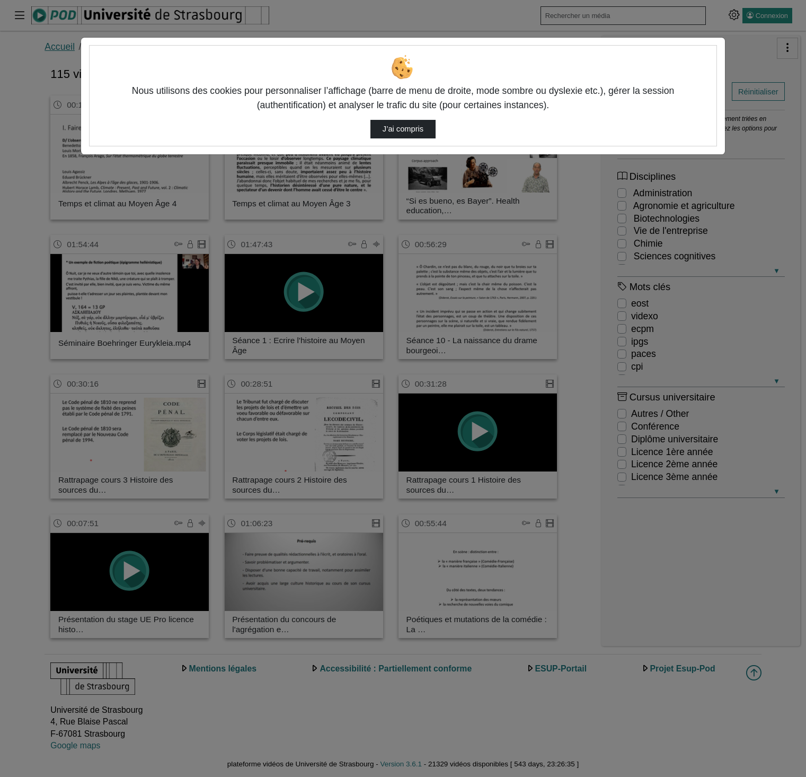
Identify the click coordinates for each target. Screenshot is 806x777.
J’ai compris (403, 129)
